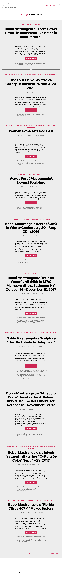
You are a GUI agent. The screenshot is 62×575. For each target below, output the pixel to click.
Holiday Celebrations (23, 446)
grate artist (20, 163)
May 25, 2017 (31, 512)
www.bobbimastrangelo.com (22, 115)
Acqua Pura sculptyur (29, 207)
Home (27, 4)
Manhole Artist (31, 163)
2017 (45, 371)
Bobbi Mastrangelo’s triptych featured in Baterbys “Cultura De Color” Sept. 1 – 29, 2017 (31, 456)
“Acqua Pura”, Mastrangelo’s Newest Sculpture (31, 180)
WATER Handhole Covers (31, 273)
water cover (41, 114)
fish (36, 375)
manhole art (25, 163)
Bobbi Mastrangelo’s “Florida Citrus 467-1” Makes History (31, 506)
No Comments (40, 41)
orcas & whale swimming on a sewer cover (38, 378)
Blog (42, 4)
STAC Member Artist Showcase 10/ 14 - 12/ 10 (26, 322)
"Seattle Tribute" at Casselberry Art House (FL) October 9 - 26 (29, 370)
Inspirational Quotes (43, 74)
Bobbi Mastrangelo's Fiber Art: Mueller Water (29, 318)
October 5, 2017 (31, 293)
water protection (30, 209)
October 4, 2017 (31, 346)
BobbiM (23, 41)
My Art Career (53, 74)
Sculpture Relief (21, 64)
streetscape (19, 209)
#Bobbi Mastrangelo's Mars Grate (30, 160)
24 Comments (40, 512)
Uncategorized (36, 24)
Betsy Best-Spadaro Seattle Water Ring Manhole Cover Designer (30, 372)
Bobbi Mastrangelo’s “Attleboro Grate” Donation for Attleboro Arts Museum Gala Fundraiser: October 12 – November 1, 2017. (31, 399)
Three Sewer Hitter (29, 64)
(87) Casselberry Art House (38, 371)
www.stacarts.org (39, 322)
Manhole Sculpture (31, 332)
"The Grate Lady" (20, 160)
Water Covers (40, 174)
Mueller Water (25, 320)
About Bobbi (51, 4)
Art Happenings (9, 74)
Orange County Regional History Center (31, 539)
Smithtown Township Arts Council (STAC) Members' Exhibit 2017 (31, 321)
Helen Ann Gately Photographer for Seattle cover (26, 376)
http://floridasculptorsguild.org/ (23, 378)
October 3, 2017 (31, 409)
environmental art (37, 63)
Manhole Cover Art (20, 332)
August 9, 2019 (31, 235)
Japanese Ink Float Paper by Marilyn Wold (33, 437)
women (18, 379)
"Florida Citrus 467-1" (21, 536)
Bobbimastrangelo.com (29, 63)
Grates (36, 389)
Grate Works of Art (41, 375)
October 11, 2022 (31, 92)
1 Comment (40, 92)
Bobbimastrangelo (20, 63)
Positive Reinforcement (25, 75)
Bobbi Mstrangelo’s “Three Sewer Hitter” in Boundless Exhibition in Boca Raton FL (31, 33)
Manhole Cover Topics (36, 272)
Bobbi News (31, 125)
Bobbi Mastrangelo (20, 114)
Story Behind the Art (37, 75)
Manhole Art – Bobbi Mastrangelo (13, 572)
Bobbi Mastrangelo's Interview (34, 162)
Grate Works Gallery (34, 4)
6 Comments (40, 346)
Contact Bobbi (52, 5)
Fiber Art (17, 272)
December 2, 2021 (31, 135)
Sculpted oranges (26, 540)
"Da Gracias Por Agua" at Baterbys (23, 486)
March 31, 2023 (31, 41)
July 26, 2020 (31, 186)
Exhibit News (28, 74)
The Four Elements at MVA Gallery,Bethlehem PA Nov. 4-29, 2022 (31, 84)
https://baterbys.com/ (21, 489)
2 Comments (39, 186)
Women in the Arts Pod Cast (31, 131)
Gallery (34, 74)
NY (17, 321)
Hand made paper (27, 219)
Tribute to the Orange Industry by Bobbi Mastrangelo (32, 541)
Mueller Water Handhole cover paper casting (37, 320)
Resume (46, 5)
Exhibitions (45, 4)
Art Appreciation (10, 125)
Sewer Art (54, 332)
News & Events (14, 75)
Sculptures (48, 332)
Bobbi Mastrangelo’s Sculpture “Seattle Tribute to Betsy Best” (31, 340)
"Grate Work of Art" (21, 207)
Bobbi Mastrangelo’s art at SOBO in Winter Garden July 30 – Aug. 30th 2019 (31, 228)
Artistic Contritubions (21, 125)
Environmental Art (26, 24)
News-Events (35, 219)
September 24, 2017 (31, 464)
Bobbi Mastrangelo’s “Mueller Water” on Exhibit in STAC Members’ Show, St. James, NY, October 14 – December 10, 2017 (31, 284)
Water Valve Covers (45, 219)
